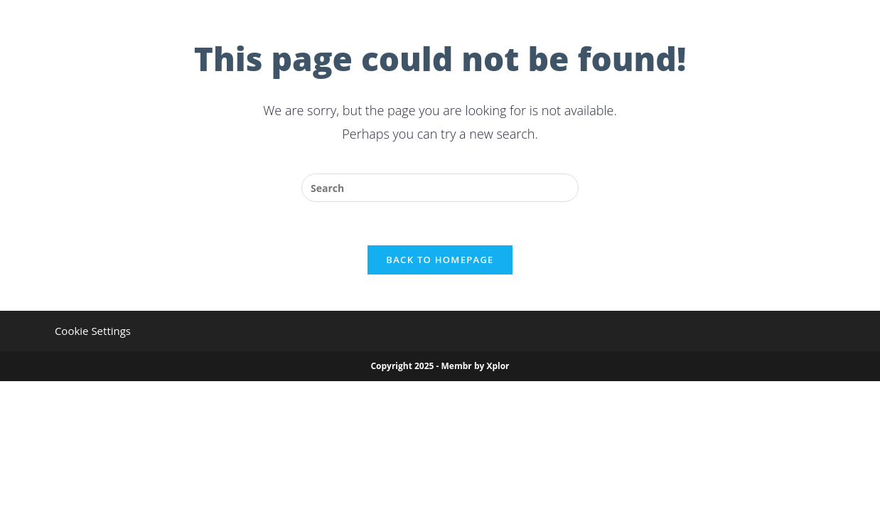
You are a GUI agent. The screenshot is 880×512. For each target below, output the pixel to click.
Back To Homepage (439, 259)
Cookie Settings (93, 331)
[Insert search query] (440, 188)
